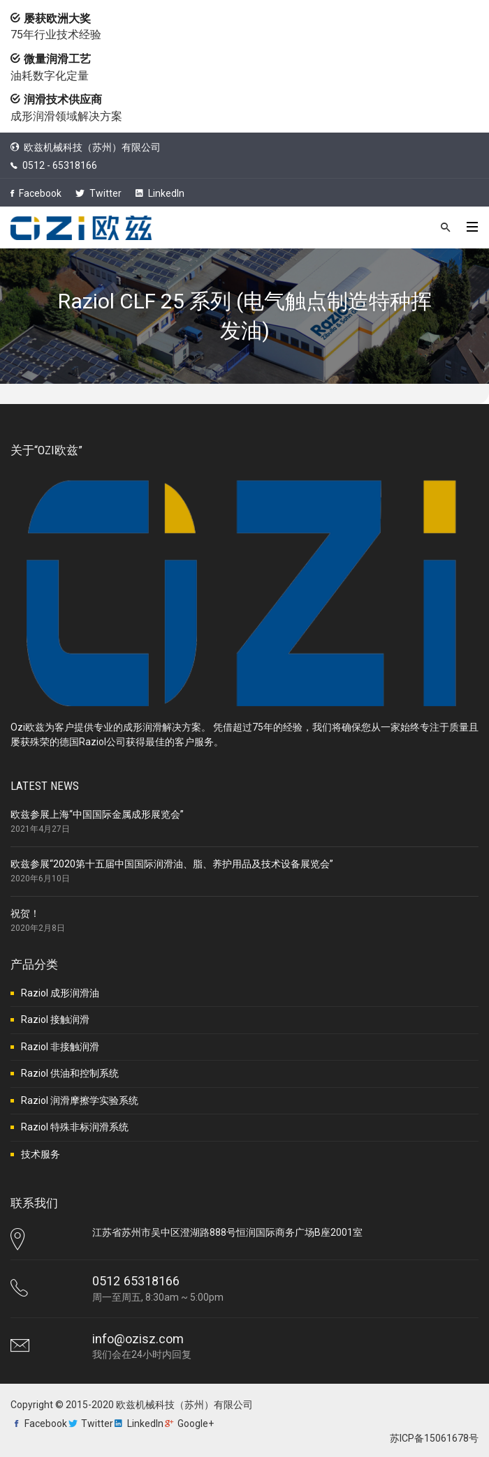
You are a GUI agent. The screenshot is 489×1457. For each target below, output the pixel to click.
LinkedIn (160, 193)
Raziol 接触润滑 (55, 1019)
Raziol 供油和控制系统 (70, 1073)
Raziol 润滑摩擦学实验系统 (79, 1100)
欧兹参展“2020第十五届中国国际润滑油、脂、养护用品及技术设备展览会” (171, 863)
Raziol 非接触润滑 (60, 1046)
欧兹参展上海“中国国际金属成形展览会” (97, 814)
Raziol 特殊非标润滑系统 (75, 1127)
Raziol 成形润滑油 (60, 993)
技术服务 (40, 1154)
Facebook (35, 193)
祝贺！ (25, 913)
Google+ (195, 1423)
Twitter (98, 193)
